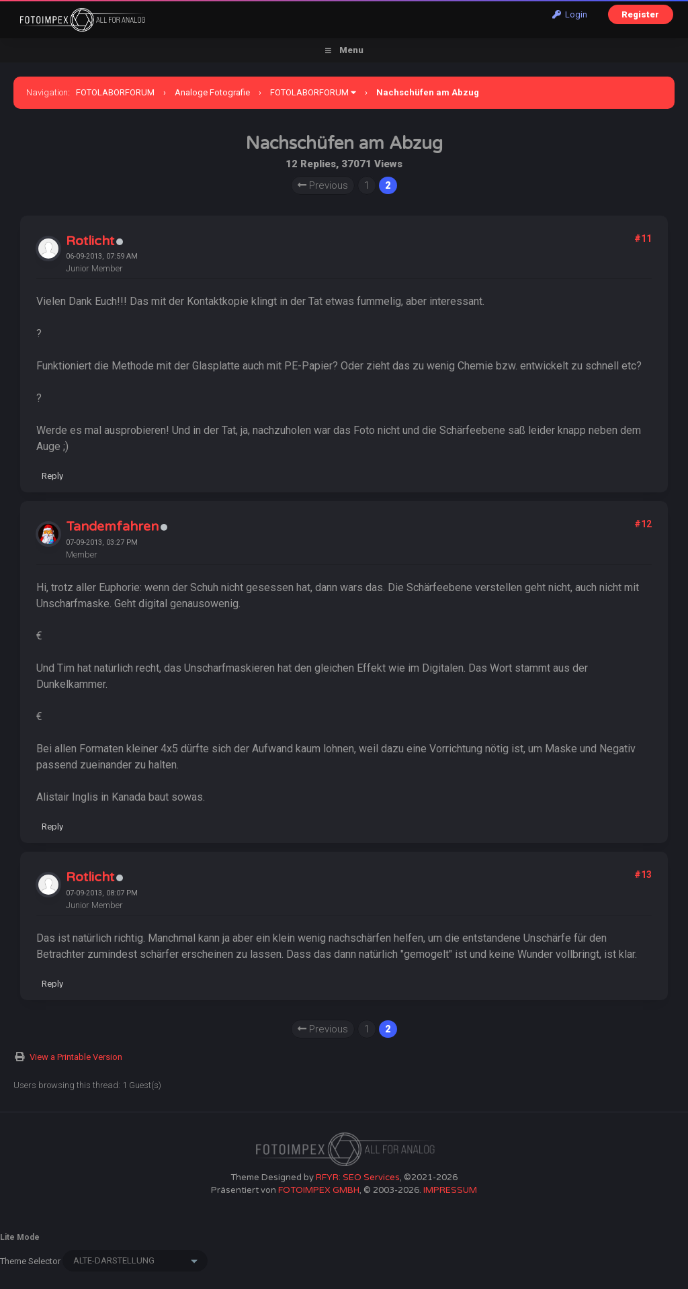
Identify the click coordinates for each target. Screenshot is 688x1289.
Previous (323, 185)
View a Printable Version (76, 1057)
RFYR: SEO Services (358, 1177)
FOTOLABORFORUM (115, 92)
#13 (643, 874)
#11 (643, 238)
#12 (643, 524)
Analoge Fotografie (212, 92)
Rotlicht (90, 241)
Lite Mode (20, 1237)
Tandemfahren (112, 527)
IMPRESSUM (450, 1190)
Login (569, 14)
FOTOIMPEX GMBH (318, 1190)
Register (640, 14)
